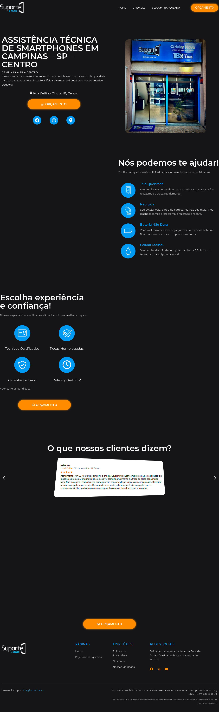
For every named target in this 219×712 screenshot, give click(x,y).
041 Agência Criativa (33, 690)
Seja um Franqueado (166, 7)
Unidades (139, 7)
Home (122, 7)
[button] (4, 478)
